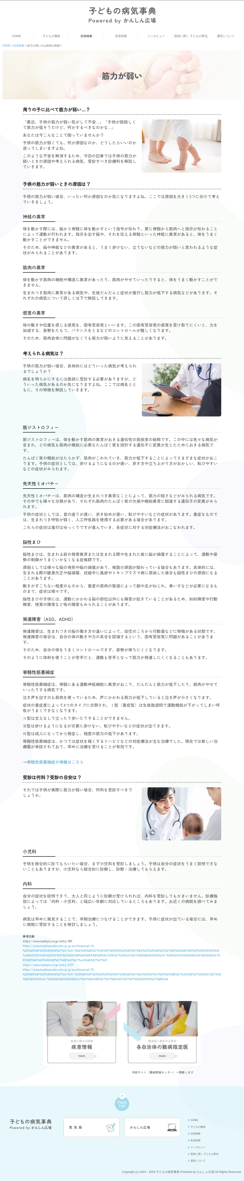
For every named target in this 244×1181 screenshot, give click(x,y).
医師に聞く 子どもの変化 (190, 36)
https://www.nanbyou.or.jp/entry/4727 (48, 965)
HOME (16, 36)
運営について (226, 36)
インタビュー (156, 36)
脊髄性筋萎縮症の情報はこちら (55, 762)
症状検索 (86, 36)
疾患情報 (121, 36)
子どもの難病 (51, 36)
